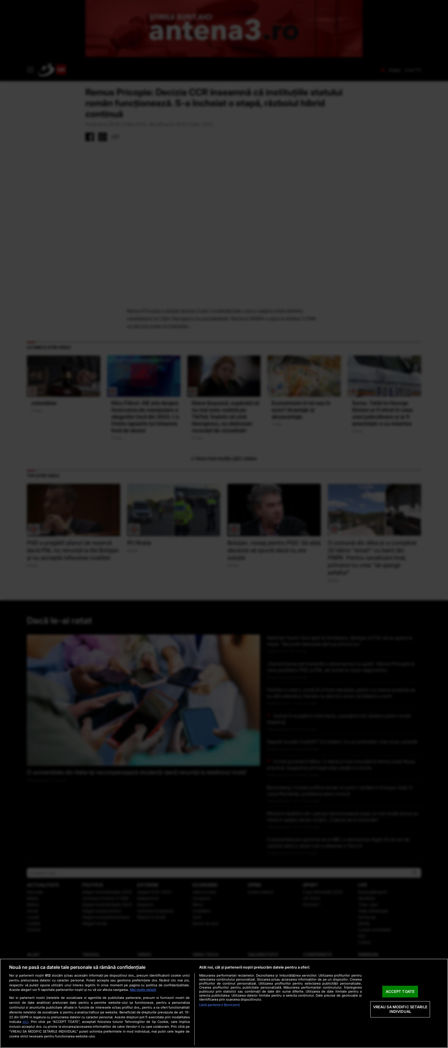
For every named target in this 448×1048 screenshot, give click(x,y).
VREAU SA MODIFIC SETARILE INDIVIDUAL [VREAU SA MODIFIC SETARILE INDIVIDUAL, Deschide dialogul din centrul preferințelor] (400, 1009)
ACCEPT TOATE (400, 991)
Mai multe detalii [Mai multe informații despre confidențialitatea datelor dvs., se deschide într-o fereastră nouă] (143, 990)
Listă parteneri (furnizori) (219, 1005)
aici (25, 1021)
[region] (224, 1003)
